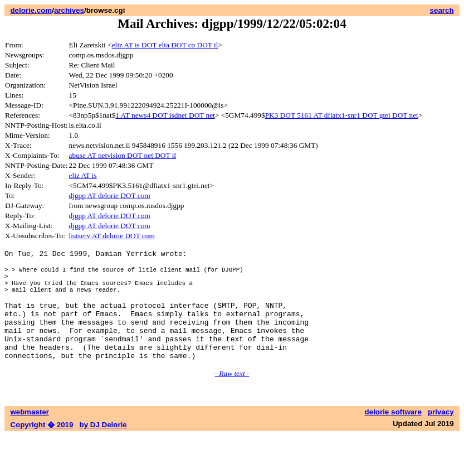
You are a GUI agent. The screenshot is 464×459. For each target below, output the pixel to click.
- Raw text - (232, 397)
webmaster (29, 435)
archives (69, 10)
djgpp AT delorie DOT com (109, 195)
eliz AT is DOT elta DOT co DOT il (165, 45)
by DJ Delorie (103, 448)
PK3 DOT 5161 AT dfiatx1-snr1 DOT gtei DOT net (341, 115)
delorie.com (31, 10)
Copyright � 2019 (41, 448)
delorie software (393, 435)
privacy (441, 435)
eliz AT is (83, 175)
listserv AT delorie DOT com (112, 235)
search (442, 10)
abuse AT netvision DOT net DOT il (123, 155)
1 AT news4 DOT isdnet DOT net (164, 115)
